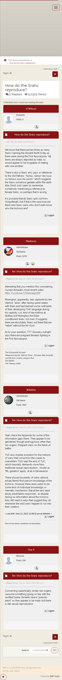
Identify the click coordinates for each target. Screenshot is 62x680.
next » (56, 69)
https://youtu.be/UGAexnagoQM (22, 293)
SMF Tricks (55, 676)
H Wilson (31, 108)
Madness (31, 241)
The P (31, 549)
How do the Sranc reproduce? (22, 63)
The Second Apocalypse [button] (20, 60)
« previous (47, 69)
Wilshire (31, 389)
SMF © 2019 (19, 668)
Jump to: (25, 650)
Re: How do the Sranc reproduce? (32, 271)
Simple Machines (33, 668)
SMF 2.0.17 (7, 668)
